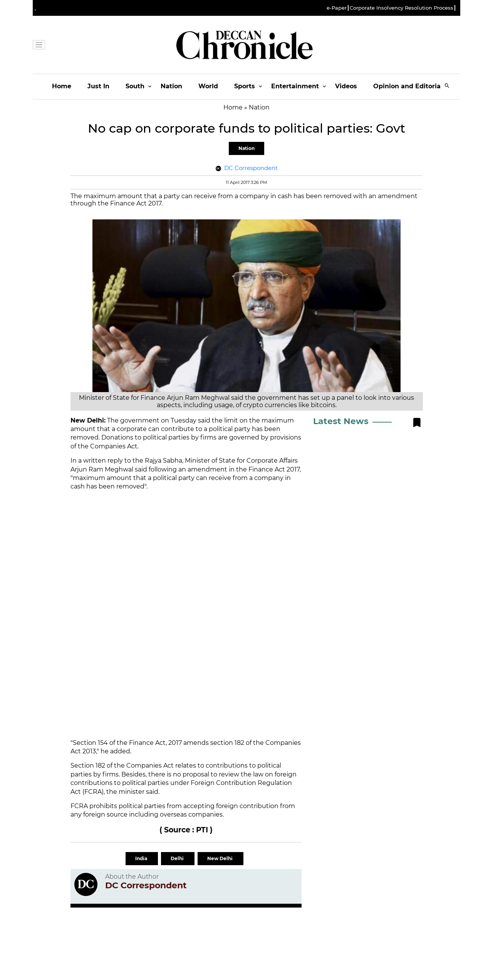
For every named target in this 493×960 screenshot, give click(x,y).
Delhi (178, 858)
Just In (98, 86)
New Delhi (220, 858)
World (208, 86)
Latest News (341, 421)
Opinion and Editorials (409, 86)
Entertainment (295, 86)
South (135, 86)
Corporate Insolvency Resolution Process (401, 8)
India (141, 858)
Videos (346, 86)
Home (61, 86)
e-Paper (337, 8)
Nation (171, 86)
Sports (244, 86)
